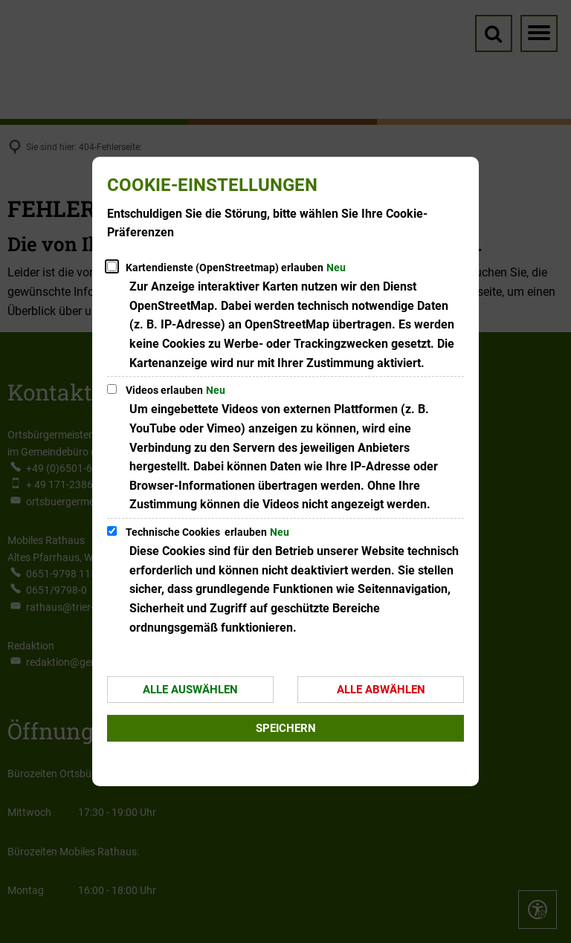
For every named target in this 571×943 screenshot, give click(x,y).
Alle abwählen (381, 689)
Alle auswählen (190, 689)
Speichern (286, 728)
